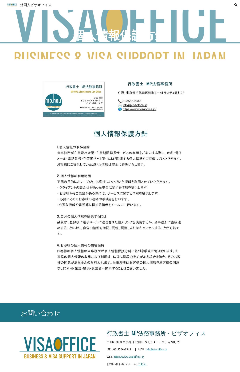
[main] (120, 34)
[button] (236, 5)
